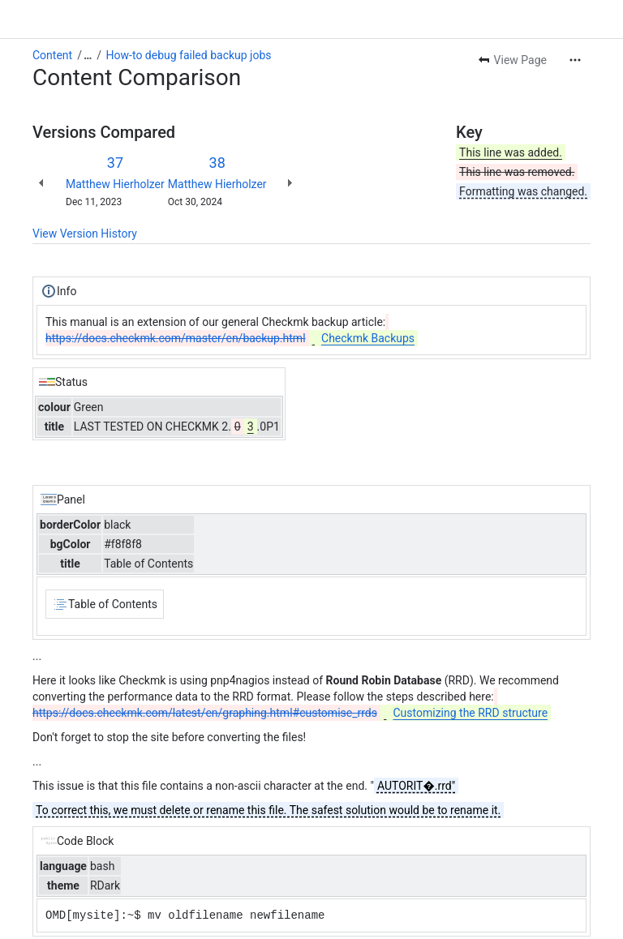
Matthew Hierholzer (115, 184)
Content (52, 55)
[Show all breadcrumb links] (88, 55)
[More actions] (575, 60)
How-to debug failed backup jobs (189, 55)
